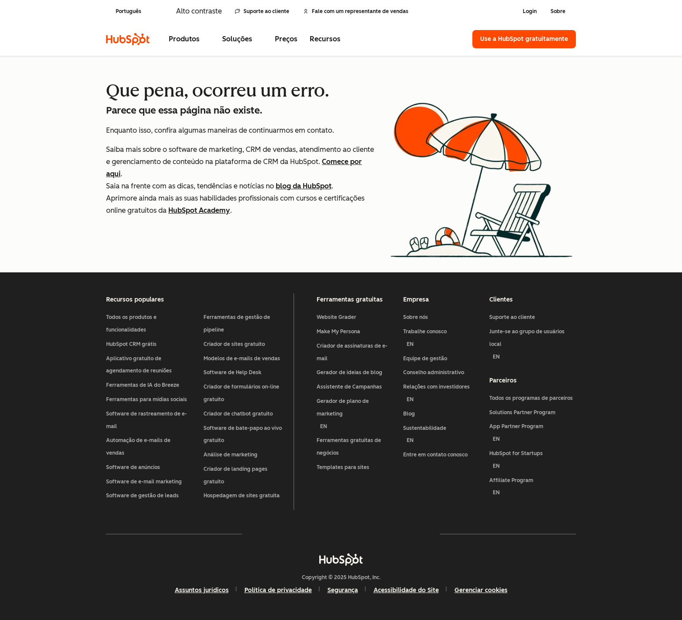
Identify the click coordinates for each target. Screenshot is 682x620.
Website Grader (336, 317)
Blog (409, 414)
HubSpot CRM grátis (131, 344)
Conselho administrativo (433, 372)
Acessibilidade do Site (406, 590)
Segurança (343, 590)
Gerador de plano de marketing (356, 415)
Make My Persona (338, 331)
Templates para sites (343, 467)
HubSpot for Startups (532, 461)
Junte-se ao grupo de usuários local (532, 345)
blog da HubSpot (303, 186)
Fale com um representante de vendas (355, 11)
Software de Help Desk (232, 372)
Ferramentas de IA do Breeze (142, 385)
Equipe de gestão (425, 358)
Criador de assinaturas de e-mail (352, 352)
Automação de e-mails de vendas (138, 446)
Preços (286, 39)
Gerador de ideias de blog (349, 372)
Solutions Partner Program (522, 412)
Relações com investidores (443, 395)
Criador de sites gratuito (234, 344)
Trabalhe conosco (443, 339)
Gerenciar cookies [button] (481, 590)
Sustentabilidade (443, 436)
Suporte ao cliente (262, 11)
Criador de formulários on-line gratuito (241, 393)
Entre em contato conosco (435, 455)
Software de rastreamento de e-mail (146, 420)
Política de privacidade (278, 590)
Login (530, 11)
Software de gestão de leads (142, 496)
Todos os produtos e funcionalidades (131, 323)
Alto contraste (199, 11)
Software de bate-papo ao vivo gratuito (243, 434)
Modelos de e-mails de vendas (242, 358)
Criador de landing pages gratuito (235, 475)
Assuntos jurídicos (202, 590)
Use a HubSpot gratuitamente (524, 39)
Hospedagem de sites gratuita (242, 496)
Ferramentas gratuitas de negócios (349, 446)
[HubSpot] (128, 39)
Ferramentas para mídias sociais (146, 399)
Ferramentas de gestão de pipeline (237, 323)
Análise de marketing (230, 455)
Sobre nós (415, 317)
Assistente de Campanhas (349, 387)
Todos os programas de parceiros (531, 398)
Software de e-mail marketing (144, 482)
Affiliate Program (532, 488)
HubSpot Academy (199, 210)
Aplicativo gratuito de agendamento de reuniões (139, 364)
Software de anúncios (133, 467)
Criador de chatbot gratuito (238, 414)
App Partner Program (532, 434)
